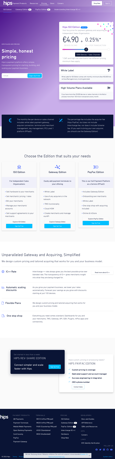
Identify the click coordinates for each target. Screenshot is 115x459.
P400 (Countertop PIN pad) (46, 426)
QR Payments (18, 419)
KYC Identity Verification (90, 443)
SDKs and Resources (89, 426)
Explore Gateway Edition (57, 222)
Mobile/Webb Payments (22, 426)
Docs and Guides (87, 419)
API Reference (86, 423)
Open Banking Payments (22, 430)
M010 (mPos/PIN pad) (44, 419)
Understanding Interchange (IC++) (67, 9)
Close (89, 455)
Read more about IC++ (102, 272)
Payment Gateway (20, 442)
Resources (34, 3)
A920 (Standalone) (43, 430)
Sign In (107, 3)
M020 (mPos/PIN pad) (44, 423)
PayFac (16, 438)
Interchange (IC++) (68, 430)
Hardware (65, 434)
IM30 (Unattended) (43, 434)
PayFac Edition (42, 9)
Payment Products (19, 3)
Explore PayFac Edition (95, 219)
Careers (61, 3)
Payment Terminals (20, 423)
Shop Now (97, 3)
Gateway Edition (23, 9)
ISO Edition (7, 9)
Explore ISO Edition (19, 222)
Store (52, 3)
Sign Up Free (34, 75)
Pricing (44, 3)
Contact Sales (78, 387)
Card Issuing (18, 434)
